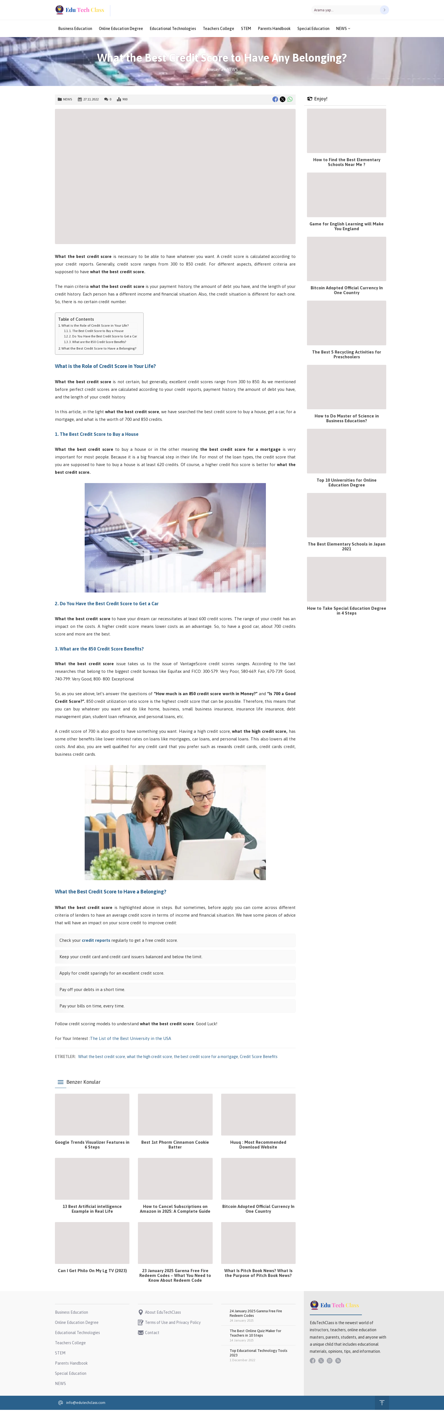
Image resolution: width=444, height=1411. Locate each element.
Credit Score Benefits (259, 1057)
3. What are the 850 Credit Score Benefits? (97, 343)
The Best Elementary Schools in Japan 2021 (346, 547)
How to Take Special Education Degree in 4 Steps (346, 612)
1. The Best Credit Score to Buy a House (96, 332)
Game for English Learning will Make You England (346, 227)
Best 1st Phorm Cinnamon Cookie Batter (175, 1146)
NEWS (232, 70)
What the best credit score (101, 1057)
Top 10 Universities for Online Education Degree (347, 483)
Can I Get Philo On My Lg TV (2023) (92, 1271)
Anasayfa (214, 70)
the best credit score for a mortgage (206, 1057)
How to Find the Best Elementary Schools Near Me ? (346, 163)
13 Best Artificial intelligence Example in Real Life (92, 1210)
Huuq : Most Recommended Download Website (258, 1146)
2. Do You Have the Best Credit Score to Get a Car (103, 337)
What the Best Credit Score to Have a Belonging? (98, 349)
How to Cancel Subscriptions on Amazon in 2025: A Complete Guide (175, 1210)
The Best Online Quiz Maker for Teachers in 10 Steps (255, 1334)
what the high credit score (149, 1057)
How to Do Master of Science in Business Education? (347, 419)
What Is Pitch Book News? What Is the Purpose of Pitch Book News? (258, 1274)
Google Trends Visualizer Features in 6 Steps (92, 1146)
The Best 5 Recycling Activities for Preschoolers (346, 355)
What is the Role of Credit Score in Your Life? (95, 326)
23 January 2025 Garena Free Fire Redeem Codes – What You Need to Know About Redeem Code (175, 1276)
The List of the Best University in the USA (130, 1039)
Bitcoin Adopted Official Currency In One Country (258, 1210)
